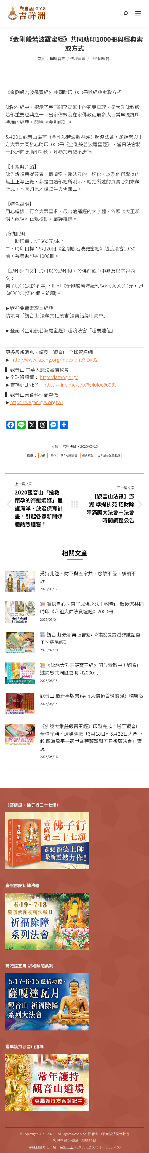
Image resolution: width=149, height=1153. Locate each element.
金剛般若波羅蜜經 (109, 455)
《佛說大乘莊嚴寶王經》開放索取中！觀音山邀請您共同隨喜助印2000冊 (91, 668)
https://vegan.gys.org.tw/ (36, 402)
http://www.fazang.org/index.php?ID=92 (54, 359)
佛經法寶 (69, 446)
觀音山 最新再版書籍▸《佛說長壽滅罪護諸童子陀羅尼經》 (90, 638)
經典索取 (87, 455)
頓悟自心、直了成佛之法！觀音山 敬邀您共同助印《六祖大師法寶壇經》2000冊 (92, 607)
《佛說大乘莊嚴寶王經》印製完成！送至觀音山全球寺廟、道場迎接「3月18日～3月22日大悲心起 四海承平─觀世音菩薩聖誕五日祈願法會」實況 (91, 737)
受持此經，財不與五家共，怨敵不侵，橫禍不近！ (88, 577)
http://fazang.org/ (59, 377)
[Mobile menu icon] (138, 13)
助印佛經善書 (69, 455)
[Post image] (20, 581)
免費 (43, 455)
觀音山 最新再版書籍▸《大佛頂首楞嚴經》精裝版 (91, 695)
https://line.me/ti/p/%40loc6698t (79, 384)
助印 (53, 455)
